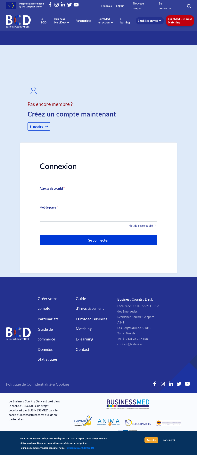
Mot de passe (48, 207)
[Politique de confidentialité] (79, 449)
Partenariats (83, 20)
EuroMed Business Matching (180, 20)
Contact (82, 349)
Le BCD (43, 20)
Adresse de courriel (51, 188)
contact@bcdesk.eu (130, 344)
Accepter (151, 441)
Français (106, 5)
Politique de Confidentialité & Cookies (38, 384)
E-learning (125, 20)
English (120, 6)
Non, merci (169, 441)
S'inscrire (36, 126)
